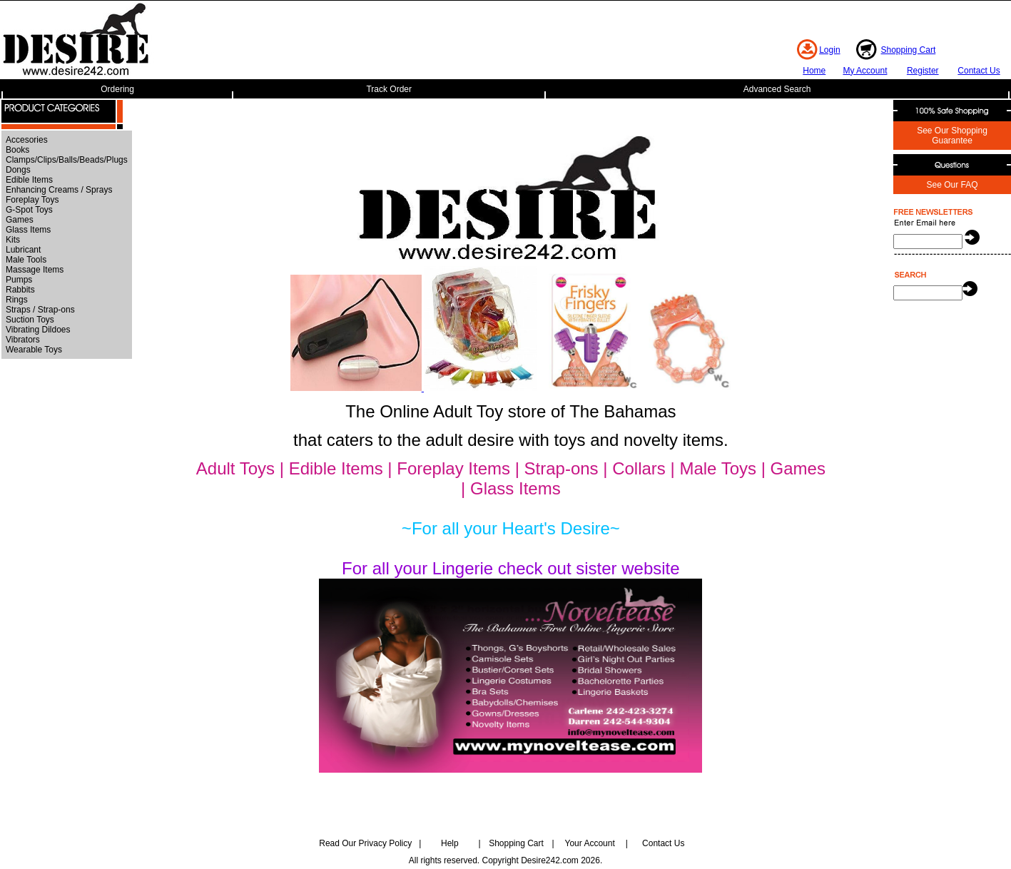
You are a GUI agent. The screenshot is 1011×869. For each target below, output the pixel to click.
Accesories (27, 140)
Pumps (19, 280)
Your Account (589, 843)
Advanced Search (777, 89)
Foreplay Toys (32, 200)
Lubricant (23, 250)
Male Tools (26, 260)
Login (829, 50)
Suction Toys (30, 320)
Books (17, 150)
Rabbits (20, 290)
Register (923, 71)
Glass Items (28, 230)
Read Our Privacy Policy (365, 843)
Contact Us (978, 71)
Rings (17, 300)
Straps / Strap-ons (40, 310)
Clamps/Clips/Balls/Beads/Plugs (67, 160)
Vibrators (23, 340)
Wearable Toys (34, 350)
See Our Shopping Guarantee (952, 136)
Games (20, 220)
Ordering (117, 89)
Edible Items (29, 180)
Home (814, 71)
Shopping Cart (908, 50)
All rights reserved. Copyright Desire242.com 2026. (505, 860)
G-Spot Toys (29, 210)
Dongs (18, 170)
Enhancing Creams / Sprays (59, 190)
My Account (865, 71)
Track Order (389, 89)
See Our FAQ (951, 185)
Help (450, 843)
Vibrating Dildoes (38, 330)
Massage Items (34, 270)
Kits (13, 240)
